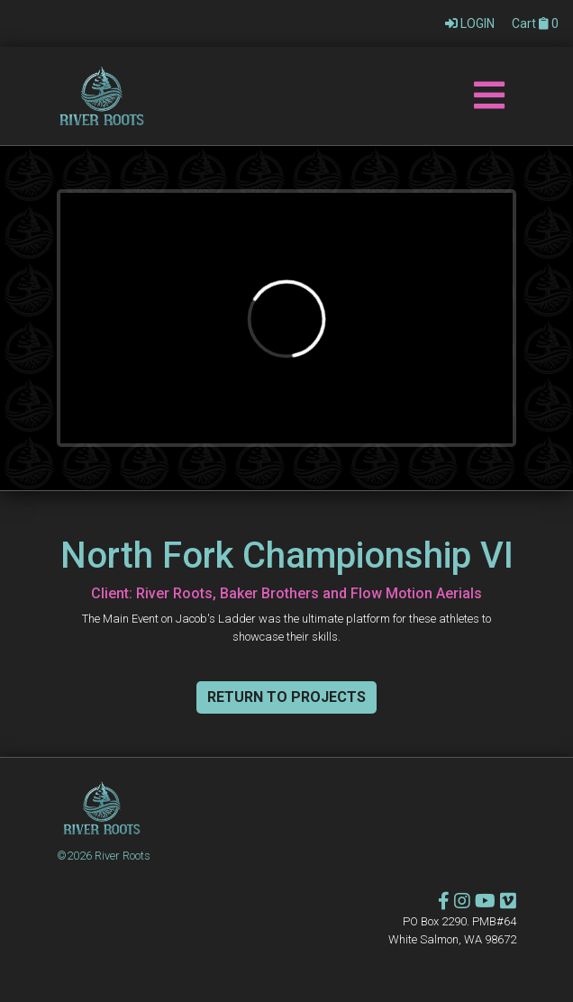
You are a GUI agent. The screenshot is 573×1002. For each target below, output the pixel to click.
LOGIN (471, 23)
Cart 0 (535, 23)
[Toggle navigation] (489, 96)
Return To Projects (286, 697)
